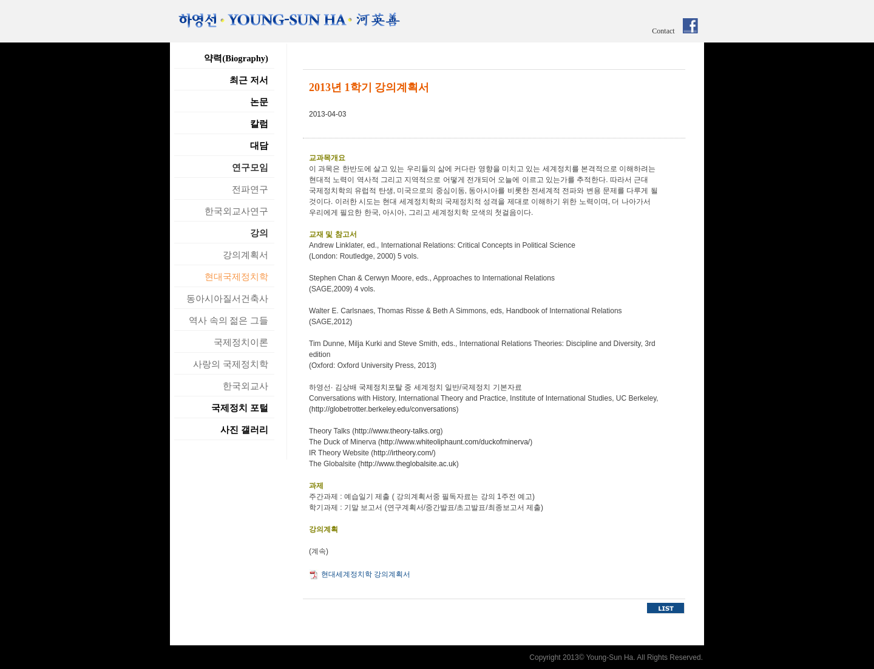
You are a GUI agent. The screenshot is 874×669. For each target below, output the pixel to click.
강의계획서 (245, 255)
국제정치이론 (241, 342)
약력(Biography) (236, 58)
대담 (259, 146)
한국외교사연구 (236, 211)
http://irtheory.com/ (403, 453)
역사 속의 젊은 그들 (228, 320)
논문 (259, 102)
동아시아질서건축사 (227, 299)
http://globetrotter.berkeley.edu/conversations (383, 409)
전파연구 (250, 189)
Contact (663, 31)
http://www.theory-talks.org (397, 431)
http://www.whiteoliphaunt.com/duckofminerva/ (455, 442)
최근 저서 (248, 80)
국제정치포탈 (380, 387)
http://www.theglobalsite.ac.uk (408, 464)
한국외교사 (245, 386)
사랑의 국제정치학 (230, 364)
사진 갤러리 (244, 430)
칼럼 (259, 124)
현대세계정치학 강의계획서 (365, 574)
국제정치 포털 (239, 408)
